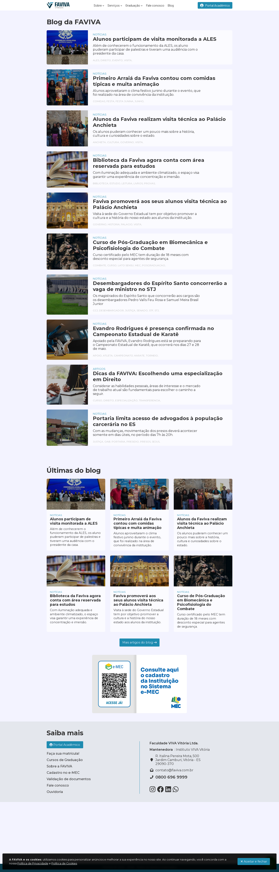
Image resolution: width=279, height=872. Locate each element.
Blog (171, 5)
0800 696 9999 (171, 777)
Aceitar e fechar (254, 861)
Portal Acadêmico (215, 5)
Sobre (98, 5)
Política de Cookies (64, 863)
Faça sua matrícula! (63, 753)
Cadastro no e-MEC (63, 773)
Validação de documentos (69, 779)
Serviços (114, 5)
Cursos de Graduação (65, 760)
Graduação (132, 5)
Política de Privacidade (32, 863)
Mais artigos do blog (139, 642)
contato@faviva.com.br (174, 770)
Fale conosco (155, 5)
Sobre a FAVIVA (59, 766)
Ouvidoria (55, 792)
